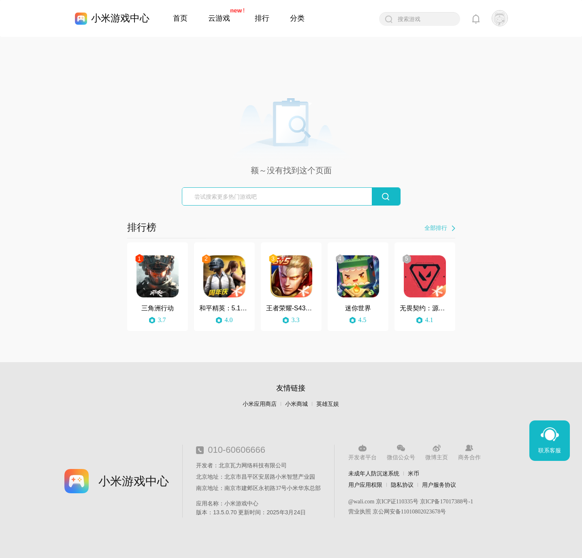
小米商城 (296, 404)
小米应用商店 (260, 404)
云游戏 (219, 18)
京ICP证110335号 (397, 502)
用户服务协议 (439, 485)
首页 (180, 18)
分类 (297, 18)
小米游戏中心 (120, 18)
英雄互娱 (327, 404)
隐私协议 (402, 485)
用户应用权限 (365, 485)
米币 (413, 473)
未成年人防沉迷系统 (373, 473)
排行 (262, 18)
